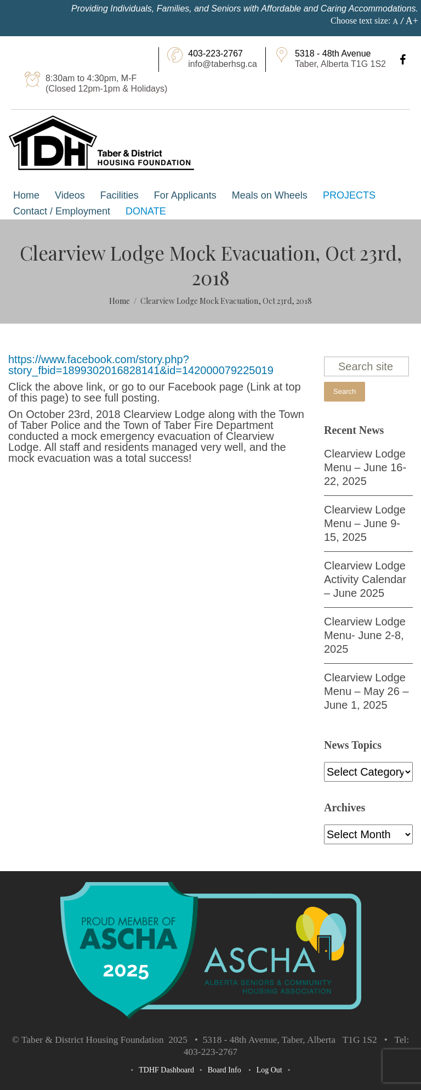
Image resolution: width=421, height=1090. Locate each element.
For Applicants (185, 195)
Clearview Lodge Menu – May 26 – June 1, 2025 (366, 691)
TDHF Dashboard (166, 1070)
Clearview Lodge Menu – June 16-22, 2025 (365, 467)
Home (26, 195)
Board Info (224, 1070)
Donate (146, 211)
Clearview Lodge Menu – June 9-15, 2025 (365, 523)
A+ (412, 20)
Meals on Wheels (270, 195)
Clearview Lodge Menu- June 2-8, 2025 (365, 635)
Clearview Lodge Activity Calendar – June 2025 (365, 579)
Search (344, 391)
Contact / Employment (61, 211)
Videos (70, 195)
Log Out (269, 1070)
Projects (349, 195)
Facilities (119, 195)
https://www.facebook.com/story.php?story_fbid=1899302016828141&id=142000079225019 (141, 364)
